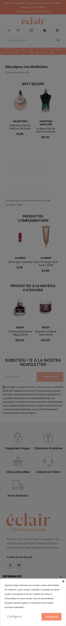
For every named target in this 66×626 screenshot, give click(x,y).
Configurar (14, 617)
